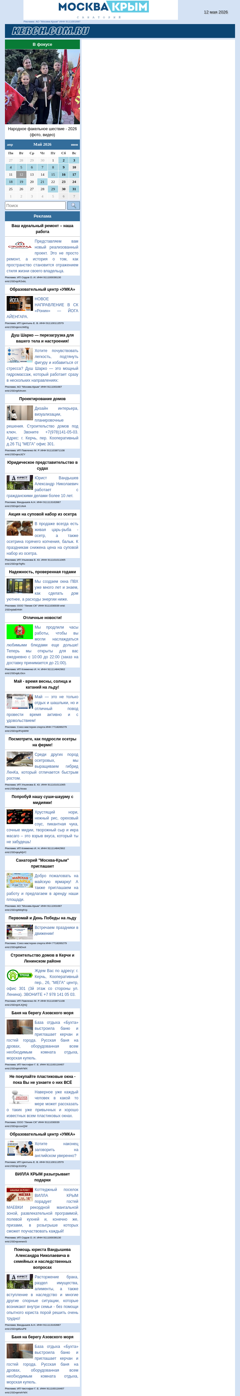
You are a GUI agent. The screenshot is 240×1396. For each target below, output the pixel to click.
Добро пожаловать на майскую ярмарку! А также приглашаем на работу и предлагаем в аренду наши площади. (42, 888)
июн (74, 144)
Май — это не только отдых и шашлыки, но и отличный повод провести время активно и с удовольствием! (42, 709)
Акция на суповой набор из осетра (42, 514)
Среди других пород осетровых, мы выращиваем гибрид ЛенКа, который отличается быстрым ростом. (42, 766)
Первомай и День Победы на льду (42, 918)
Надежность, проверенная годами (42, 572)
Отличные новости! (42, 617)
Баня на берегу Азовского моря (43, 1013)
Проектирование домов (42, 399)
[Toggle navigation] (222, 31)
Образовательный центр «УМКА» (42, 289)
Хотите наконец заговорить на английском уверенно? (56, 1150)
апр (10, 144)
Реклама (42, 216)
